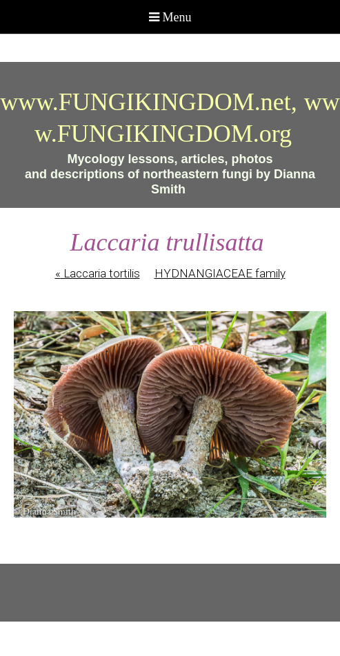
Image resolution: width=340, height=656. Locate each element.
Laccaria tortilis (97, 273)
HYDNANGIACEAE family (220, 273)
